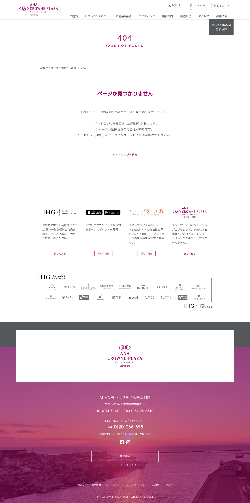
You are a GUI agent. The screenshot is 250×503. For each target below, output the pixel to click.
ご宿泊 (74, 16)
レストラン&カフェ (97, 16)
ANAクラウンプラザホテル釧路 (58, 68)
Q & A (169, 484)
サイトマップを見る (125, 155)
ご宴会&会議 (123, 16)
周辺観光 (185, 16)
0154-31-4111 (111, 411)
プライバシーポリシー (136, 484)
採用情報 (221, 16)
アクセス (203, 16)
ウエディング (147, 16)
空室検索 (125, 456)
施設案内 (167, 16)
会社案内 (82, 484)
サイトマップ (112, 484)
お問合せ (156, 484)
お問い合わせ (176, 5)
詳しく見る (60, 253)
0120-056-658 (128, 427)
